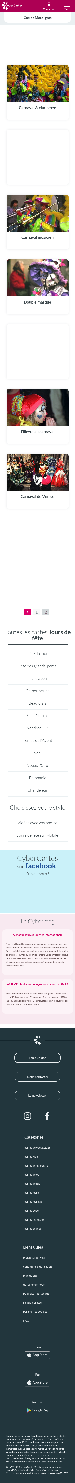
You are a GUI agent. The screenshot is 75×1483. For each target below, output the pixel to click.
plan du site (30, 1275)
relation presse (32, 1302)
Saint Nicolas (37, 715)
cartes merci (32, 1192)
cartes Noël (31, 1156)
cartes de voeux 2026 (37, 1147)
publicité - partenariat (36, 1293)
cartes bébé (31, 1210)
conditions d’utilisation (37, 1266)
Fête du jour (37, 653)
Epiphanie (37, 778)
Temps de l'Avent (37, 740)
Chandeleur (37, 790)
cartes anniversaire (36, 1165)
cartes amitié (32, 1183)
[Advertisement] (37, 44)
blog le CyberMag (34, 1257)
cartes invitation (34, 1219)
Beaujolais (37, 703)
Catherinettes (37, 691)
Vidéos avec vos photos (38, 823)
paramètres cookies (35, 1311)
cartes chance (32, 1228)
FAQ (26, 1320)
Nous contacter (37, 1077)
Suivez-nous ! (37, 874)
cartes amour (32, 1174)
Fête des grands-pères (38, 666)
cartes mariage (33, 1201)
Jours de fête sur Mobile (37, 835)
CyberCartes (37, 862)
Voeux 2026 (37, 765)
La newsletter (37, 1095)
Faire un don (37, 1058)
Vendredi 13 (37, 728)
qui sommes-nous (34, 1284)
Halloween (37, 678)
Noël (37, 753)
